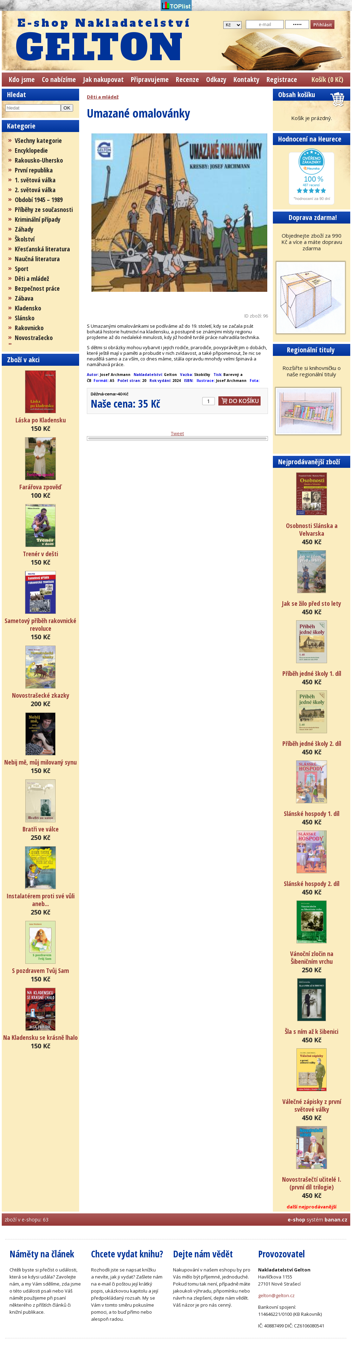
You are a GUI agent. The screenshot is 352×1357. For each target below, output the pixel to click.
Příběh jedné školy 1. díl (311, 673)
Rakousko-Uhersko (39, 160)
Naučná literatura (37, 259)
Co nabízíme (59, 79)
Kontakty (246, 79)
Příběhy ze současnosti (44, 209)
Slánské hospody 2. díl (311, 883)
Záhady (24, 229)
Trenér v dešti (40, 553)
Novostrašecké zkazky (40, 695)
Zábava (24, 298)
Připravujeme (150, 79)
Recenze (187, 79)
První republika (34, 170)
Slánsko (24, 318)
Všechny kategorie (38, 140)
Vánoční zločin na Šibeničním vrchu (311, 957)
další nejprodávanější (312, 1207)
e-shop (296, 1219)
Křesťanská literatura (42, 249)
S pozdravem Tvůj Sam (40, 970)
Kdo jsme (22, 79)
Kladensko (28, 308)
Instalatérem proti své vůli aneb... (40, 900)
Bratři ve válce (41, 829)
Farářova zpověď (40, 487)
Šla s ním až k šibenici (311, 1031)
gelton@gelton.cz (276, 1295)
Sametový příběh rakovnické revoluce (40, 624)
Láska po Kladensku (40, 420)
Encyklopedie (31, 150)
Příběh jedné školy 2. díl (311, 743)
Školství (24, 239)
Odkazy (216, 79)
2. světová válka (35, 190)
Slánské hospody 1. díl (311, 813)
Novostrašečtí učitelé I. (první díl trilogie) (311, 1183)
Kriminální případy (37, 219)
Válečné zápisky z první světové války (311, 1105)
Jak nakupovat (103, 79)
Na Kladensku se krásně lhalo (40, 1037)
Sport (21, 268)
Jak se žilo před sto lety (311, 603)
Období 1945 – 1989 (39, 199)
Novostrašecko (34, 337)
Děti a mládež (32, 278)
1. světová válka (35, 180)
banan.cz (336, 1219)
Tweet (177, 433)
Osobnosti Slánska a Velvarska (312, 529)
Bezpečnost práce (37, 288)
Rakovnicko (29, 327)
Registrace (282, 79)
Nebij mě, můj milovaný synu (40, 762)
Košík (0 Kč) (327, 79)
